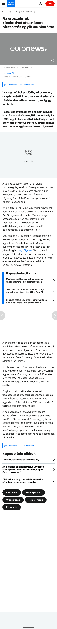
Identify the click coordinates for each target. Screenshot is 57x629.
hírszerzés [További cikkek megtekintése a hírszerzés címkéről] (11, 492)
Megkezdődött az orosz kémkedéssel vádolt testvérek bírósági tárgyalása (24, 280)
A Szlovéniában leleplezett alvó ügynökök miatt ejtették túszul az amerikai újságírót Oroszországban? (23, 469)
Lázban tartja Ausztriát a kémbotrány (20, 459)
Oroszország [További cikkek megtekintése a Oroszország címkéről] (13, 499)
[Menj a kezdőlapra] (11, 3)
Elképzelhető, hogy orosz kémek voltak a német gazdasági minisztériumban (26, 301)
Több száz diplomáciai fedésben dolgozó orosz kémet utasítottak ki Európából (26, 290)
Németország (29, 12)
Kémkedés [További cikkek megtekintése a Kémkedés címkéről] (11, 507)
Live (50, 3)
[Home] (3, 12)
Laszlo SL (10, 73)
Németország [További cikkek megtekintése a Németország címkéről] (36, 499)
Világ (18, 12)
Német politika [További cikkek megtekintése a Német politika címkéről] (33, 492)
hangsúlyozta (24, 250)
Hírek (10, 12)
